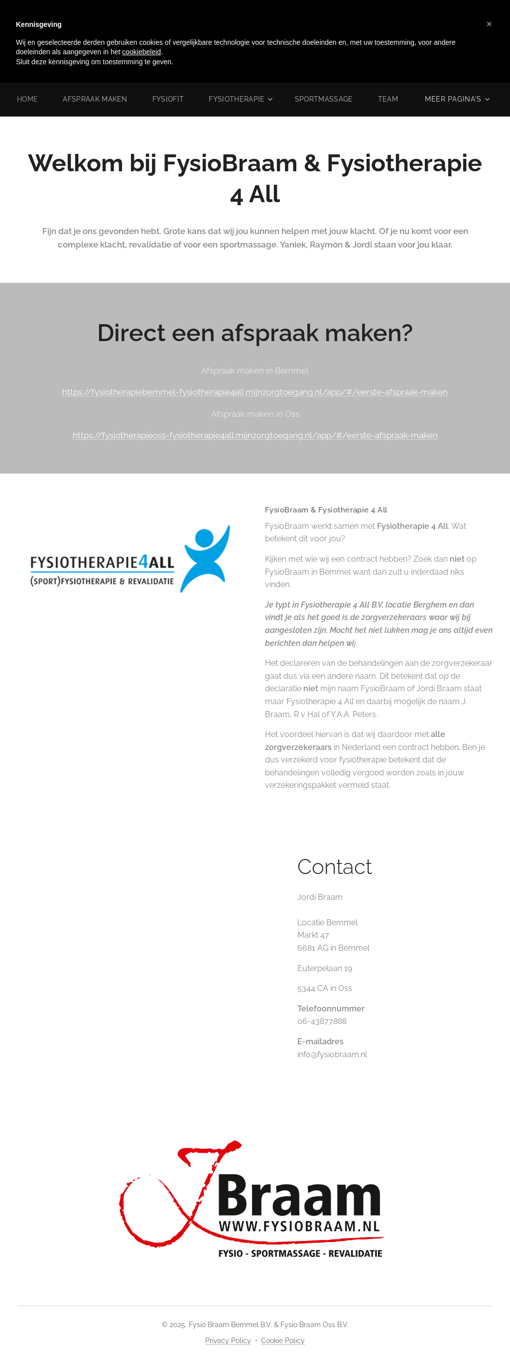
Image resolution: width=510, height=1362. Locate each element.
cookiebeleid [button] (141, 52)
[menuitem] (52, 99)
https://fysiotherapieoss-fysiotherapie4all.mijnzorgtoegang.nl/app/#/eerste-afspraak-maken (255, 435)
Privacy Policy (228, 1341)
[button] (489, 24)
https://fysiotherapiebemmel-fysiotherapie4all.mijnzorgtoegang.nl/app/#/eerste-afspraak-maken (255, 392)
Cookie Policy (283, 1341)
